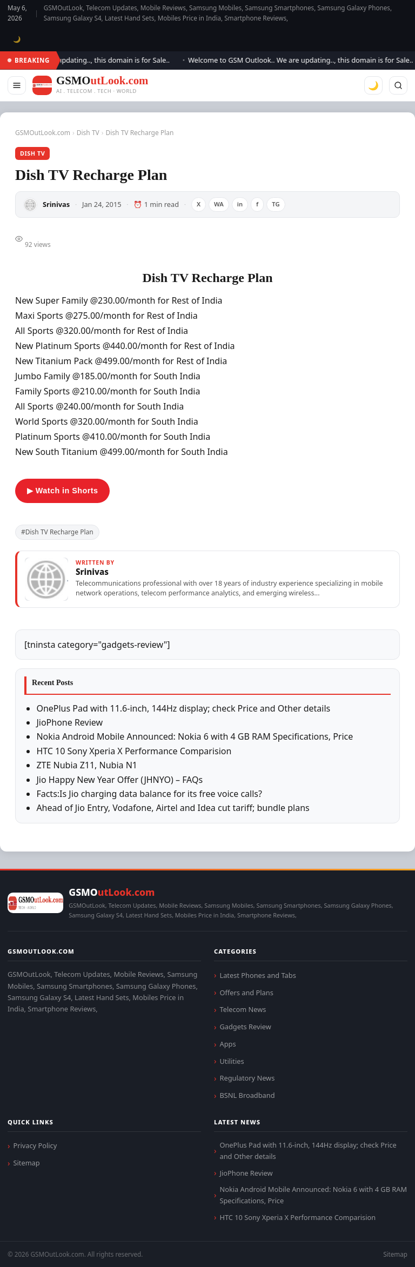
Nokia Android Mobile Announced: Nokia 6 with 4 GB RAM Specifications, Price (194, 736)
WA (219, 204)
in (240, 204)
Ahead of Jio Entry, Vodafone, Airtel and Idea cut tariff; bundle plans (172, 808)
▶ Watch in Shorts (62, 490)
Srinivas (56, 204)
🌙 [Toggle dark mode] (17, 39)
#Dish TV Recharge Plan (57, 532)
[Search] (398, 85)
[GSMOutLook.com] (90, 85)
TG (275, 204)
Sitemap (26, 1163)
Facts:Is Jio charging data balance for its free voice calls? (149, 794)
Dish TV (88, 132)
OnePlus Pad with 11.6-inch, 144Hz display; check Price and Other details (183, 708)
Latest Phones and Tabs (257, 975)
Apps (227, 1044)
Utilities (231, 1061)
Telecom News (242, 1009)
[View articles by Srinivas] (207, 579)
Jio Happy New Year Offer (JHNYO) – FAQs (119, 780)
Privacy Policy (35, 1145)
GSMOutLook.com (42, 132)
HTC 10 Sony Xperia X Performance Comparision (133, 751)
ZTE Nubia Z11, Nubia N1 (86, 765)
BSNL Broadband (247, 1095)
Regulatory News (247, 1078)
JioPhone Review (69, 722)
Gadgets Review (245, 1026)
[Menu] (17, 85)
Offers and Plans (246, 992)
